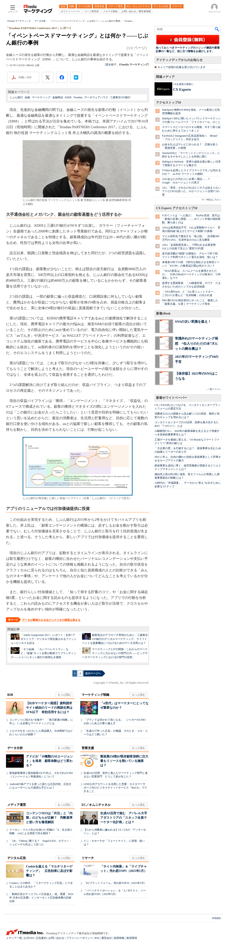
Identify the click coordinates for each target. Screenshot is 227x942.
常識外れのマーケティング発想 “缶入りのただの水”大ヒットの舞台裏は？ (196, 343)
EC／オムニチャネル (96, 804)
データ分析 (15, 748)
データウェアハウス (96, 97)
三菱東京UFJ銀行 (120, 97)
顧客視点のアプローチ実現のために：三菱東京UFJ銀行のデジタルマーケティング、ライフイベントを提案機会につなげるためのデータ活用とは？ (115, 639)
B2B (10, 694)
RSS (97, 938)
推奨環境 (131, 938)
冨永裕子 (111, 64)
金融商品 (57, 97)
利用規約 (216, 918)
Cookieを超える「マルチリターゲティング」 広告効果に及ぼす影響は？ (49, 871)
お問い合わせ (56, 938)
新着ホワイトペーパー (171, 397)
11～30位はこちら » (211, 199)
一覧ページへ (214, 389)
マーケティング (41, 97)
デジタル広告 (16, 858)
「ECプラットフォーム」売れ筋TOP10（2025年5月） (115, 883)
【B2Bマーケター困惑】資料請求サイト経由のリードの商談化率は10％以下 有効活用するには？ (49, 708)
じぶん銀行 (16, 97)
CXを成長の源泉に (183, 84)
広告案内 (41, 938)
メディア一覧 (14, 938)
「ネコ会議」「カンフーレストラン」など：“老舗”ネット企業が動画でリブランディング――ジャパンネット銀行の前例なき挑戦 (43, 653)
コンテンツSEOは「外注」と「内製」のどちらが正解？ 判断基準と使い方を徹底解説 (49, 818)
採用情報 (119, 938)
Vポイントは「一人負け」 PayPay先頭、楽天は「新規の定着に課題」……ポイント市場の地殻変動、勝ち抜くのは (191, 219)
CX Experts (182, 89)
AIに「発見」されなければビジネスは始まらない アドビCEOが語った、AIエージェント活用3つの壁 (192, 191)
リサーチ (88, 858)
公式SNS (29, 938)
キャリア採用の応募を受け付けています (181, 67)
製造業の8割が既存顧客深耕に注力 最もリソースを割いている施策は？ (125, 761)
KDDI (68, 97)
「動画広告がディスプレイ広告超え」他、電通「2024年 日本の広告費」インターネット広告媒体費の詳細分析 (41, 898)
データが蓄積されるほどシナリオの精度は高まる (51, 619)
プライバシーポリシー (79, 938)
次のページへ (93, 673)
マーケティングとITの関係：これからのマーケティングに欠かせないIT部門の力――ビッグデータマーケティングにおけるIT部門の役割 (115, 653)
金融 (27, 97)
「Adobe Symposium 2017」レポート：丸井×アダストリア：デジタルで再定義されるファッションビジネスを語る (43, 639)
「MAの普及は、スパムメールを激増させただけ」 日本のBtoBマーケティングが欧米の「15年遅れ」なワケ (191, 274)
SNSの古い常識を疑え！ (193, 321)
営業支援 (88, 748)
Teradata (77, 97)
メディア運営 (16, 804)
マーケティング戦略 (96, 694)
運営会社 (106, 938)
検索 (217, 29)
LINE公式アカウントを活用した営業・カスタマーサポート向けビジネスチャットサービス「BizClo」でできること (115, 788)
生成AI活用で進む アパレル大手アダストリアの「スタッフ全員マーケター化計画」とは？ (123, 818)
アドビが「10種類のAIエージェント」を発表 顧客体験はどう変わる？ (49, 761)
